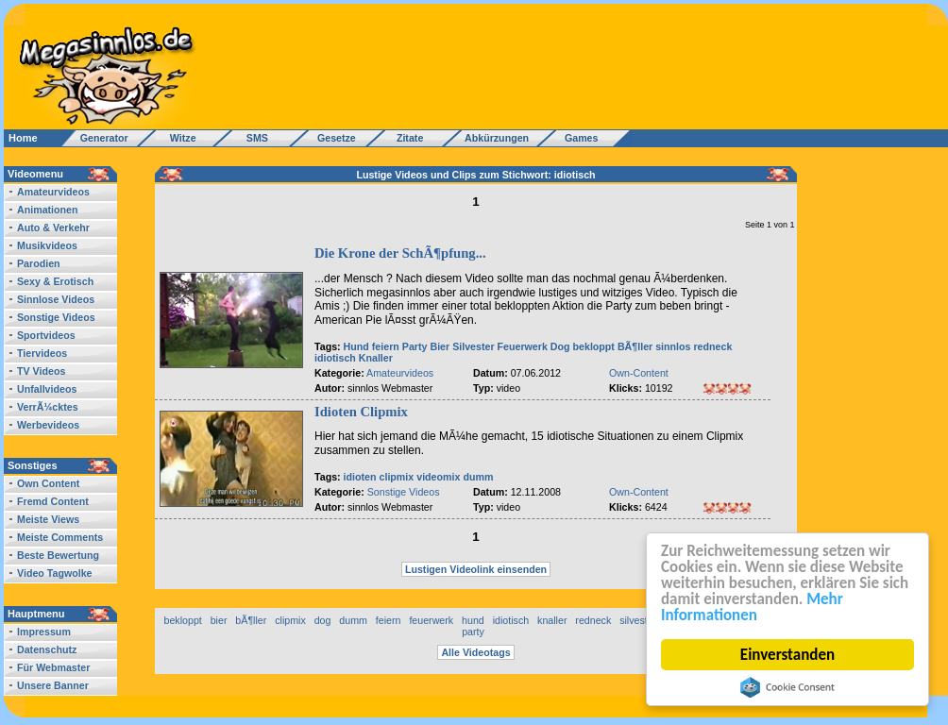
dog (322, 620)
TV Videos (41, 371)
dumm (478, 476)
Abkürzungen (497, 137)
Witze (177, 137)
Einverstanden (787, 655)
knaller (552, 620)
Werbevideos (48, 424)
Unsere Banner (53, 685)
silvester (637, 620)
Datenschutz (46, 649)
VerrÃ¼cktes (47, 407)
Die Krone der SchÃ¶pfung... (400, 253)
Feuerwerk (523, 346)
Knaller (376, 357)
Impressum (44, 631)
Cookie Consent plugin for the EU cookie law (787, 687)
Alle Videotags (475, 652)
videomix (438, 476)
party (473, 631)
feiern (385, 346)
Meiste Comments (60, 537)
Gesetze (334, 137)
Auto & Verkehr (53, 227)
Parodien (38, 263)
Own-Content (639, 373)
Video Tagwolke (55, 573)
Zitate (405, 137)
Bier (439, 346)
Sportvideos (46, 335)
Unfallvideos (46, 389)
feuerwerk (431, 620)
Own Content (48, 483)
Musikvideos (47, 245)
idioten (360, 476)
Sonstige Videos (56, 317)
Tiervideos (42, 353)
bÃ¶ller (250, 620)
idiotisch (335, 357)
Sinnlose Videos (55, 299)
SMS (251, 137)
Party (415, 346)
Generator (95, 137)
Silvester (473, 346)
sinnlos (672, 346)
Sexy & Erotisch (55, 281)
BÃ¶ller (635, 346)
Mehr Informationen (752, 607)
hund (473, 620)
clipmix (397, 476)
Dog (560, 346)
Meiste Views (48, 519)
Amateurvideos (53, 191)
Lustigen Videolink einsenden (476, 569)
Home (23, 137)
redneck (712, 346)
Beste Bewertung (58, 555)
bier (219, 620)
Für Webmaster (53, 667)
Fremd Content (53, 501)
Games (578, 137)
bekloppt (594, 346)
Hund (356, 346)
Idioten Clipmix (361, 411)
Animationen (47, 209)
